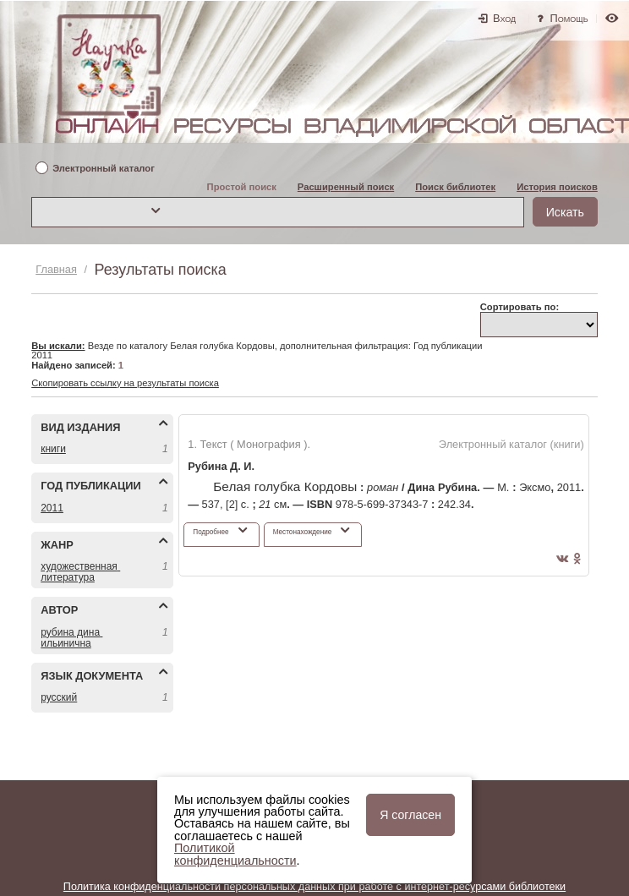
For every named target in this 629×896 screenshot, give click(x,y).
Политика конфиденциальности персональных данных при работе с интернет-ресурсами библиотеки (314, 887)
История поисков (557, 187)
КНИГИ (53, 449)
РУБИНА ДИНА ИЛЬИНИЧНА (71, 637)
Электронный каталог (103, 168)
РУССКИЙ (59, 697)
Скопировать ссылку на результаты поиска (125, 383)
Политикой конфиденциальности (235, 853)
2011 (52, 508)
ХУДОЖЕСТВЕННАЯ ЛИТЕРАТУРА (80, 571)
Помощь (569, 18)
